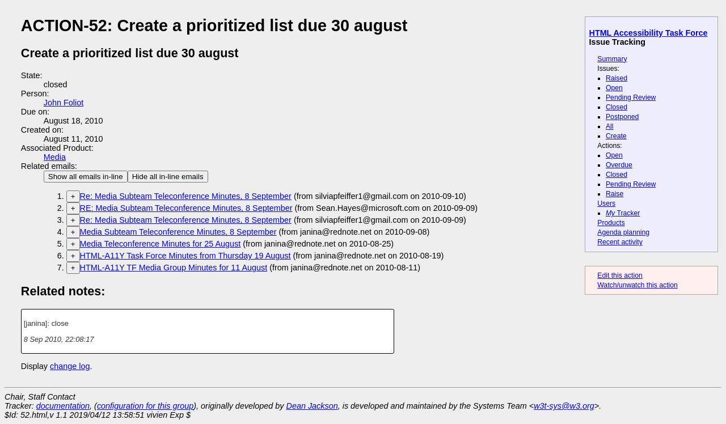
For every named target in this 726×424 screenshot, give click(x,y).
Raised (616, 78)
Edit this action (620, 275)
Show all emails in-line (85, 176)
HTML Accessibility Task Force (648, 32)
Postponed (622, 117)
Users (606, 203)
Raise (614, 194)
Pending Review (631, 97)
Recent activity (620, 242)
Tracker (623, 213)
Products (610, 223)
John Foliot (63, 102)
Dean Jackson (312, 405)
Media (55, 157)
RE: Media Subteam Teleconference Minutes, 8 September (186, 208)
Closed (616, 107)
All (610, 126)
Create (616, 136)
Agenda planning (623, 232)
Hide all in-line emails (168, 176)
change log (70, 366)
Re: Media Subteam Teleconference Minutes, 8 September (186, 196)
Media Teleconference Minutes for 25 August (160, 243)
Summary (612, 59)
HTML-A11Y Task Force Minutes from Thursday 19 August (185, 255)
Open (614, 88)
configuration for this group (145, 405)
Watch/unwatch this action (637, 285)
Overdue (619, 165)
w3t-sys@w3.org (564, 405)
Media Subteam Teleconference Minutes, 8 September (178, 231)
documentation (63, 405)
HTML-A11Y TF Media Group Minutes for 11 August (174, 267)
